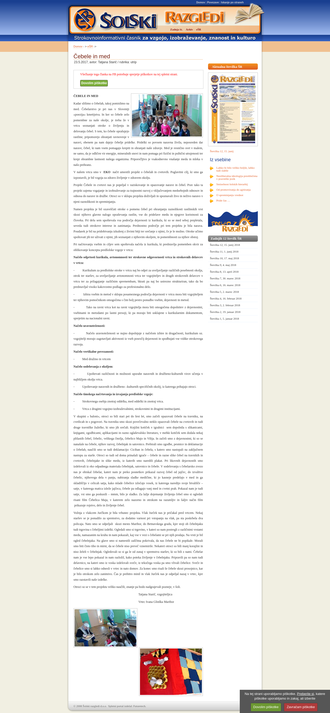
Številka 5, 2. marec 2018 (224, 291)
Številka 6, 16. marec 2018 (225, 285)
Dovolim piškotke (94, 83)
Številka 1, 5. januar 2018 (224, 318)
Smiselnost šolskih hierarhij (232, 184)
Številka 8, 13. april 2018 (224, 271)
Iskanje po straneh (232, 2)
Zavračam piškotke (301, 707)
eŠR (90, 46)
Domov (200, 2)
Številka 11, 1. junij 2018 (224, 251)
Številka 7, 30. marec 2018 (225, 278)
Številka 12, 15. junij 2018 (225, 244)
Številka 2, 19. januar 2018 (225, 311)
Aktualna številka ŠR (227, 67)
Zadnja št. (176, 29)
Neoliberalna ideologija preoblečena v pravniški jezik (236, 177)
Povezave (213, 2)
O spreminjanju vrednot (229, 195)
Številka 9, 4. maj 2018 (223, 264)
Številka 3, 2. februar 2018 (225, 305)
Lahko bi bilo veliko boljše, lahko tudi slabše (235, 169)
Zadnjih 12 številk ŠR (226, 238)
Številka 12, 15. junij (222, 151)
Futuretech (139, 706)
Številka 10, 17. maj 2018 (224, 258)
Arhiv (189, 29)
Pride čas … (223, 200)
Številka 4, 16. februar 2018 (226, 298)
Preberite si (305, 694)
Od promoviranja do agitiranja (233, 189)
